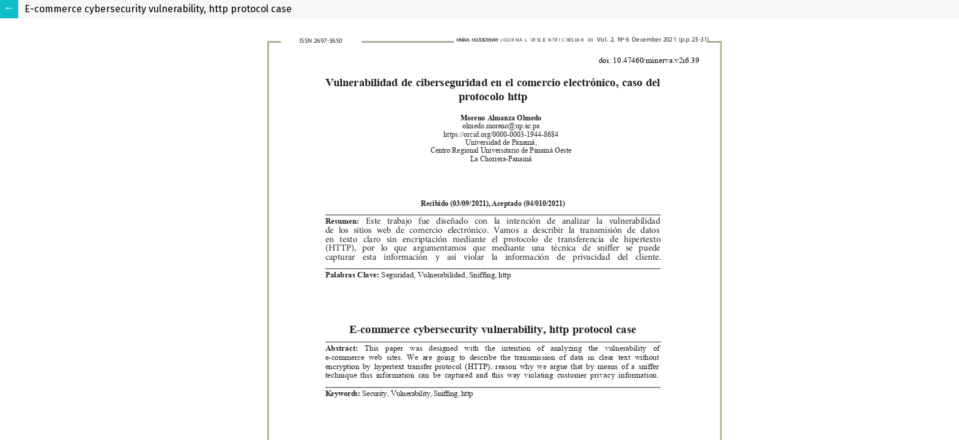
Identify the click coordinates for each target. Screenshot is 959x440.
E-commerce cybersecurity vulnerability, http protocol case (158, 9)
